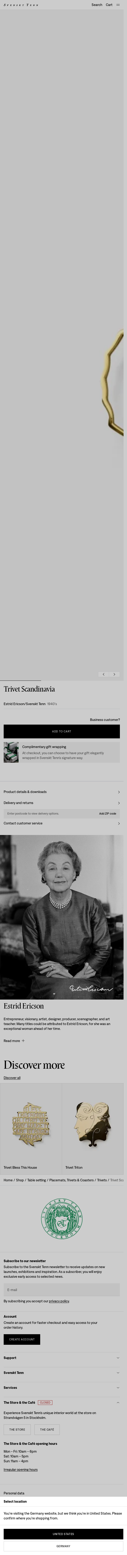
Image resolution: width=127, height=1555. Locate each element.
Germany (63, 1546)
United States (63, 1534)
